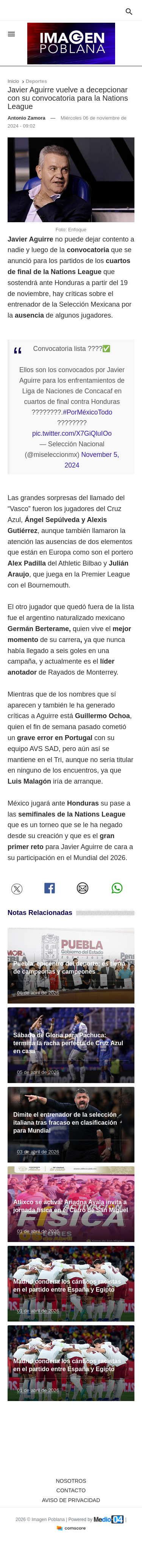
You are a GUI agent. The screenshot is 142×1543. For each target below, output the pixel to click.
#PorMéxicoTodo (87, 412)
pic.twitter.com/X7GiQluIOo (72, 433)
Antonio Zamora (26, 118)
